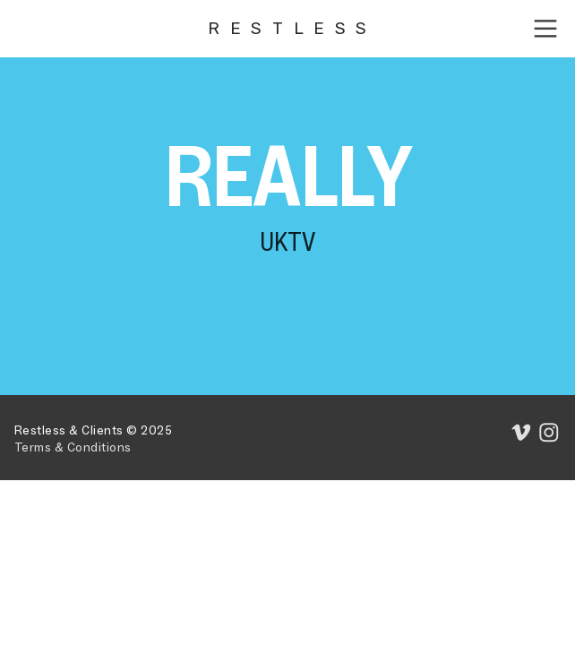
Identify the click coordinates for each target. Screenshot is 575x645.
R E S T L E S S (287, 29)
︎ (549, 433)
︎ (522, 433)
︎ (545, 29)
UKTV (287, 241)
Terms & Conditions (73, 447)
